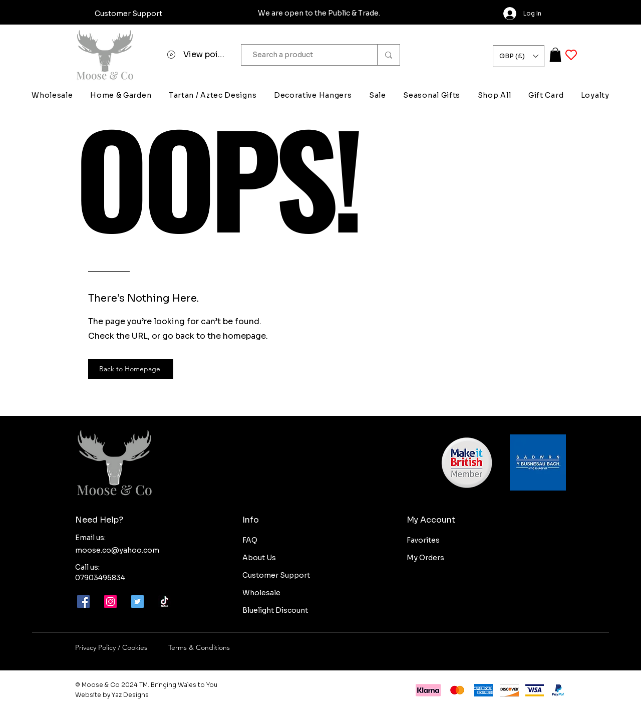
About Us (259, 557)
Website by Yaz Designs (112, 694)
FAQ (249, 540)
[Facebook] (83, 601)
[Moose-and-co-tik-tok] (164, 601)
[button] (518, 56)
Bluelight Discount (275, 610)
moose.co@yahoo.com (117, 550)
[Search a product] (304, 55)
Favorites (423, 540)
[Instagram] (110, 601)
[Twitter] (137, 601)
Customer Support (276, 575)
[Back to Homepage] (130, 369)
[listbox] (518, 56)
